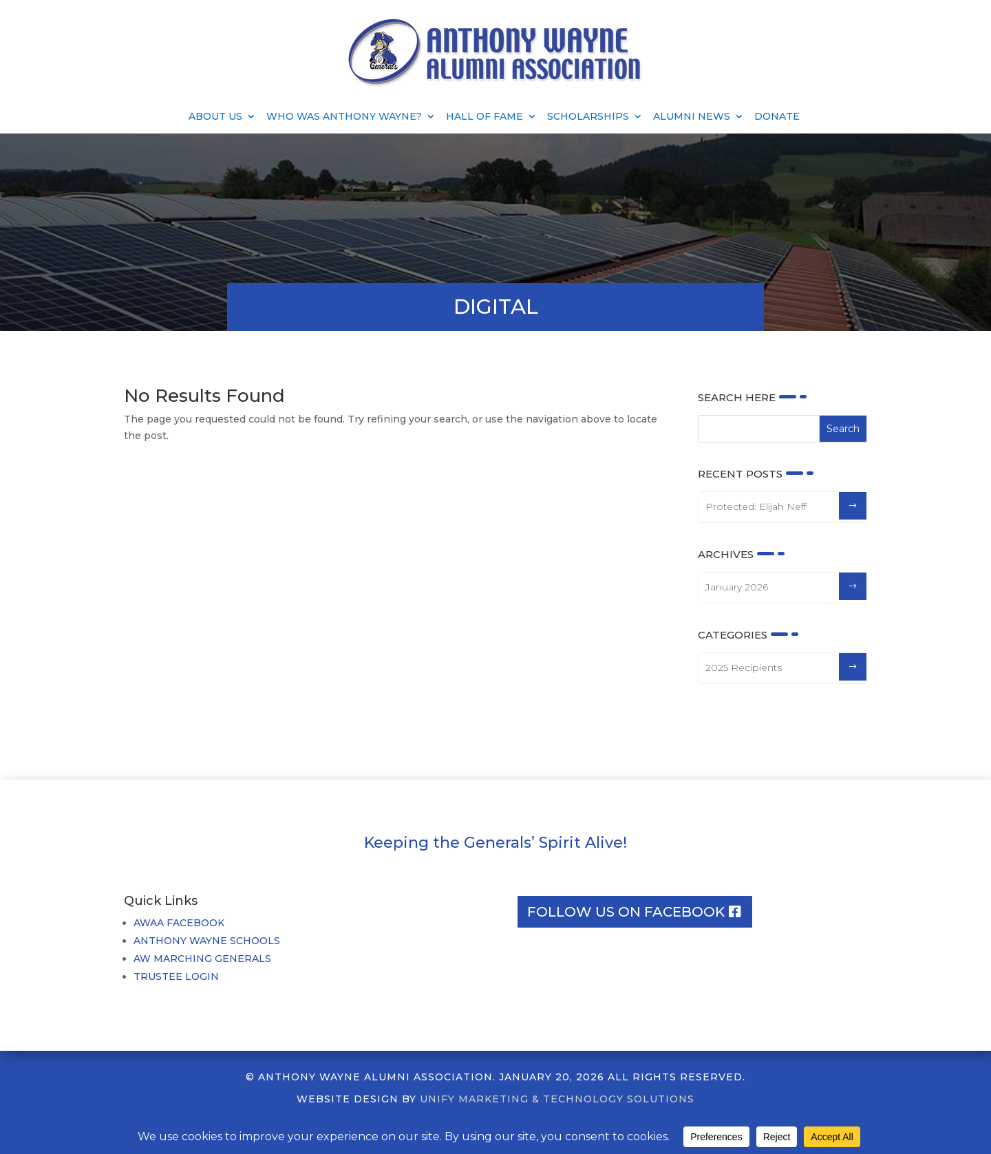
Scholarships (588, 116)
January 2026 (736, 587)
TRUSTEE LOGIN (176, 976)
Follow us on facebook (626, 912)
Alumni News (691, 116)
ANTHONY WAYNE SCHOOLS (207, 940)
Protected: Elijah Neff (756, 506)
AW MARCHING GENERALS (202, 958)
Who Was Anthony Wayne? (344, 116)
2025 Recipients (743, 667)
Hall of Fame (484, 116)
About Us (215, 116)
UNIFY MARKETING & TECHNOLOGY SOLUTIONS (557, 1099)
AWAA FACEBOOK (179, 923)
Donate (777, 116)
